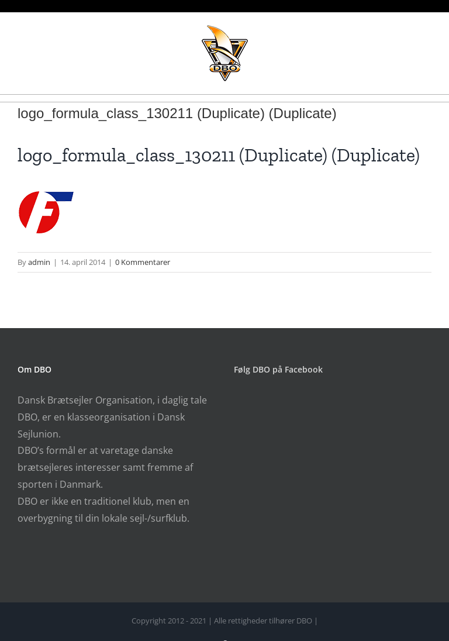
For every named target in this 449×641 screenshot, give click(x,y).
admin (39, 262)
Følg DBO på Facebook (278, 369)
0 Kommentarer (142, 262)
